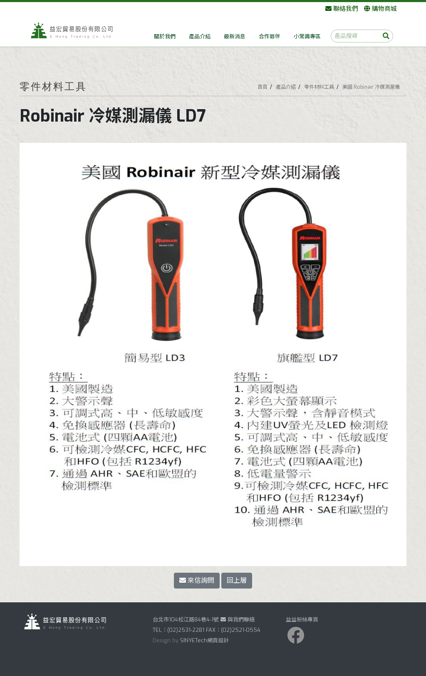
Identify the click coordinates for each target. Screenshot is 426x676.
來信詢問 (196, 580)
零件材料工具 (319, 87)
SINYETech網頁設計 (204, 640)
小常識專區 (307, 36)
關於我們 (165, 36)
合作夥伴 (269, 36)
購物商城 (380, 9)
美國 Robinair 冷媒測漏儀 (371, 87)
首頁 (262, 87)
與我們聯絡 (237, 619)
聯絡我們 (341, 9)
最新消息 (234, 36)
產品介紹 (200, 36)
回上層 (237, 580)
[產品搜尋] (362, 36)
